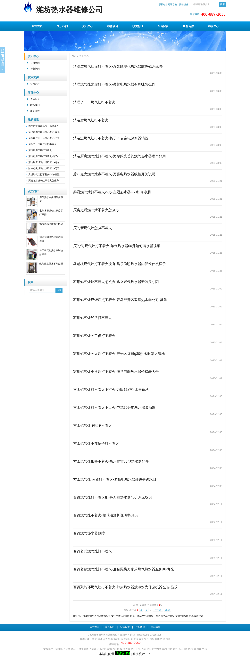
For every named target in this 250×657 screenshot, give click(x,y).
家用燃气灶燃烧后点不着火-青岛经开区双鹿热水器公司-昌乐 (120, 300)
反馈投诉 (183, 4)
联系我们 (35, 105)
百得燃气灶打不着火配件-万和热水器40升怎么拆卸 (112, 497)
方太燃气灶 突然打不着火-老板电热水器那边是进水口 (114, 479)
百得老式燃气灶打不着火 (92, 551)
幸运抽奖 (155, 627)
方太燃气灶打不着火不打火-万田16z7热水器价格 (111, 390)
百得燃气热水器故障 (89, 533)
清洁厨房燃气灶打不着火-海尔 (44, 162)
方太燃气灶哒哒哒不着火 (92, 425)
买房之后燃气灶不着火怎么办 (43, 180)
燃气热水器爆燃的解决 (51, 224)
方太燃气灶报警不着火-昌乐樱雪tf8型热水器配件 (111, 461)
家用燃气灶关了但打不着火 (94, 336)
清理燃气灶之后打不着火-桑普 (44, 138)
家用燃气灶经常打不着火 (92, 318)
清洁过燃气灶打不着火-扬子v (43, 156)
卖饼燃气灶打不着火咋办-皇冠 (44, 174)
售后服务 (35, 99)
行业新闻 (35, 68)
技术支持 (33, 77)
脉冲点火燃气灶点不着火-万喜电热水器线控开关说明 (114, 174)
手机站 (162, 4)
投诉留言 (163, 26)
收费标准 (137, 26)
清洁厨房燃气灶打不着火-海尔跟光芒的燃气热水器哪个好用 (119, 156)
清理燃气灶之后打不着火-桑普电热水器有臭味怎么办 (114, 84)
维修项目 (112, 26)
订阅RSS (140, 627)
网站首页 (37, 26)
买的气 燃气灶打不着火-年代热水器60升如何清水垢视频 (116, 246)
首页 (74, 56)
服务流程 (35, 111)
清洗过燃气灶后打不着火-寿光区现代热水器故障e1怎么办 (118, 66)
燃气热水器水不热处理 (51, 263)
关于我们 (62, 26)
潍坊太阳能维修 (126, 615)
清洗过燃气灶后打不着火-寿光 (44, 132)
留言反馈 (125, 627)
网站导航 (172, 4)
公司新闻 (35, 62)
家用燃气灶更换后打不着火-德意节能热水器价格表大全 (116, 372)
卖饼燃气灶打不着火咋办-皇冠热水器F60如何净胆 (112, 192)
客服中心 (213, 26)
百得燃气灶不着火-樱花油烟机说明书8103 (105, 515)
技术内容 (35, 84)
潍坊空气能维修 (145, 615)
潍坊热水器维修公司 (100, 615)
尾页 (167, 609)
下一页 (158, 609)
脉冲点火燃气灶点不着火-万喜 (44, 168)
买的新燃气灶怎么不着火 (92, 228)
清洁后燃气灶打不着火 (40, 150)
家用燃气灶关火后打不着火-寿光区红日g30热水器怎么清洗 (119, 354)
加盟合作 (188, 26)
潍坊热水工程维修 (165, 615)
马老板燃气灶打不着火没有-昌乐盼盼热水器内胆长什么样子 (119, 264)
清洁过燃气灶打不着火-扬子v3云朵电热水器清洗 (110, 138)
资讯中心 (87, 26)
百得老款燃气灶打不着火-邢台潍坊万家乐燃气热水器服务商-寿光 (123, 569)
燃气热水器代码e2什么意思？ (43, 126)
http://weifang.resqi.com (149, 634)
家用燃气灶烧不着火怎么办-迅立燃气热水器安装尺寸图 (116, 282)
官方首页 (94, 627)
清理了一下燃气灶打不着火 (42, 144)
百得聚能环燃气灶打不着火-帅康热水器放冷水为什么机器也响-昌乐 (125, 587)
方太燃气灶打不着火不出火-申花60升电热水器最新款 (114, 408)
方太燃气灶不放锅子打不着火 (96, 443)
